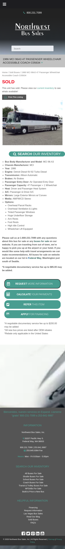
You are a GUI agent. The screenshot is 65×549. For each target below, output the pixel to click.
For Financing (27, 314)
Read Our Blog (33, 517)
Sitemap (51, 539)
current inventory (45, 88)
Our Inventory (37, 153)
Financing (33, 507)
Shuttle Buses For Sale (33, 476)
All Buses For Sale (33, 473)
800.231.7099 (34, 12)
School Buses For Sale (33, 479)
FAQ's (33, 523)
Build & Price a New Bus (33, 491)
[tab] (32, 283)
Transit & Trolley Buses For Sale (33, 485)
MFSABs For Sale (33, 488)
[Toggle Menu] (4, 4)
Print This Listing (13, 97)
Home (5, 72)
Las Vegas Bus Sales (33, 513)
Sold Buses (14, 72)
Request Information (33, 510)
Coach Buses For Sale (33, 482)
